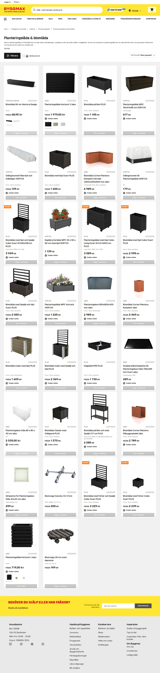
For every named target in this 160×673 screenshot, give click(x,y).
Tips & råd (131, 628)
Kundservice (104, 620)
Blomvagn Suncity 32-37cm (58, 492)
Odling (32, 25)
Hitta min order (105, 637)
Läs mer (7, 44)
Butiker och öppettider (80, 624)
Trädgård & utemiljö (18, 25)
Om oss (130, 642)
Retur (100, 628)
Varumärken (75, 641)
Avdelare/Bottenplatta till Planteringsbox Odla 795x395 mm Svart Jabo (137, 365)
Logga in (7, 2)
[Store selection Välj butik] (135, 10)
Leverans (74, 628)
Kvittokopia (103, 641)
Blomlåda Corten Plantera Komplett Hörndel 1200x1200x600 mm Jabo (96, 174)
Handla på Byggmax (80, 620)
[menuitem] (5, 19)
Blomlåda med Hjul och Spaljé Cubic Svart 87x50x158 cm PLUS (20, 239)
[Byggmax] (14, 10)
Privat (16, 2)
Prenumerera (143, 602)
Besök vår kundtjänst (18, 604)
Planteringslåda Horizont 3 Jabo (60, 100)
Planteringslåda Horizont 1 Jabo (21, 553)
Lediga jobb (132, 651)
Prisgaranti (75, 637)
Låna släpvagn (77, 660)
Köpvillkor (74, 656)
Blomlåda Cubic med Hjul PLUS (20, 362)
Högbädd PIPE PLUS (93, 362)
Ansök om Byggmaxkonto (77, 646)
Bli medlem (75, 664)
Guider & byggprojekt (137, 624)
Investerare (132, 647)
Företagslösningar (78, 651)
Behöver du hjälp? (106, 624)
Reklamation (104, 632)
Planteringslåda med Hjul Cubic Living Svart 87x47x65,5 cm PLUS (99, 239)
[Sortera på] (142, 51)
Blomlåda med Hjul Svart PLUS (59, 171)
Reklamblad (75, 632)
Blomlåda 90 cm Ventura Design (21, 100)
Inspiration (132, 620)
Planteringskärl (44, 25)
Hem (6, 25)
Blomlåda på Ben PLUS (95, 100)
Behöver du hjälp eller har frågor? (39, 598)
